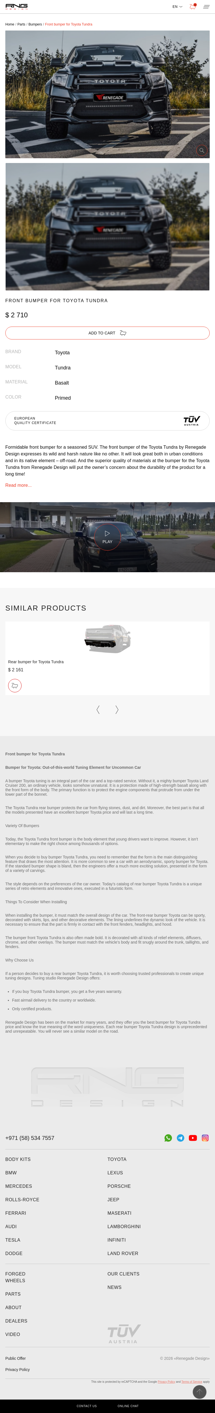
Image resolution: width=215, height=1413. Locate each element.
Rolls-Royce (22, 1199)
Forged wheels (15, 1277)
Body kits (18, 1159)
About (13, 1307)
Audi (11, 1226)
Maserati (120, 1213)
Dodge (14, 1253)
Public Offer (15, 1358)
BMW (11, 1172)
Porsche (119, 1186)
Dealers (16, 1321)
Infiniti (117, 1240)
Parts (13, 1294)
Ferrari (15, 1213)
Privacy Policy (17, 1369)
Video (12, 1334)
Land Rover (123, 1253)
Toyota (117, 1159)
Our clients (124, 1274)
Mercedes (18, 1186)
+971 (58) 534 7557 (29, 1138)
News (115, 1287)
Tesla (12, 1240)
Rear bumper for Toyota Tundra (36, 662)
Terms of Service (191, 1381)
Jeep (114, 1199)
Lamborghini (124, 1226)
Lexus (115, 1172)
